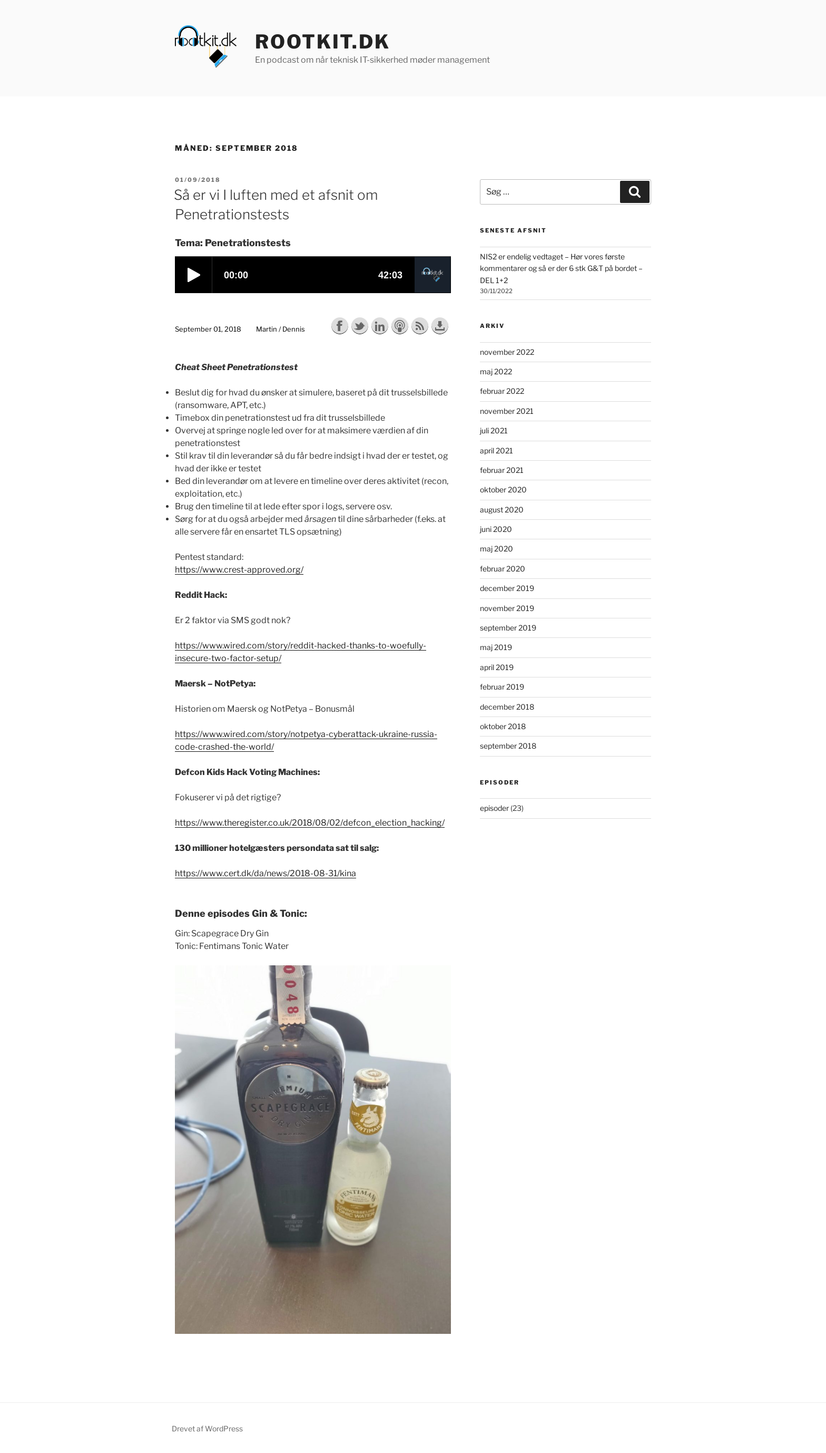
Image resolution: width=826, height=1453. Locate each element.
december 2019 (507, 588)
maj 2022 (496, 371)
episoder (494, 807)
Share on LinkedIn (379, 325)
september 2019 (508, 627)
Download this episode (439, 325)
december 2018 (507, 706)
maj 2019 (496, 647)
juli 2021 (494, 430)
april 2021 (496, 450)
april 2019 (497, 667)
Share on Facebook (339, 325)
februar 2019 (502, 686)
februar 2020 (502, 568)
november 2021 (507, 410)
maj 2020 (496, 548)
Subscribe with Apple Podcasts (399, 325)
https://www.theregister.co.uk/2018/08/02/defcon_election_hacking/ (310, 823)
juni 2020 (496, 529)
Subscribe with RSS (419, 325)
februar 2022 (502, 390)
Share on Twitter (359, 325)
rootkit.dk (322, 41)
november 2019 (507, 608)
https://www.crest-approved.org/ (239, 570)
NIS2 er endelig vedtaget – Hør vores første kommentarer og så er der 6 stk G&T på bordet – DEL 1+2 (561, 268)
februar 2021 (502, 470)
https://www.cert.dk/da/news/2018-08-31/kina (265, 873)
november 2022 (507, 351)
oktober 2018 (503, 726)
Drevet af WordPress (207, 1428)
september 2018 (508, 745)
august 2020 (502, 509)
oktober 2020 (503, 489)
